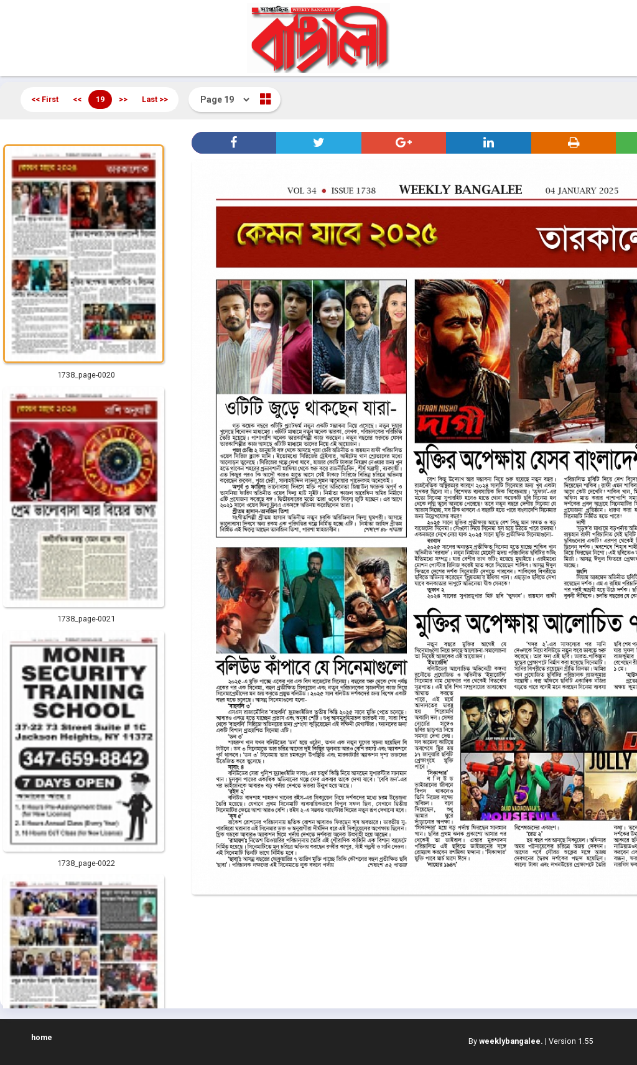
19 (100, 99)
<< (77, 99)
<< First (44, 99)
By (505, 1041)
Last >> (155, 99)
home (41, 1037)
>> (123, 99)
